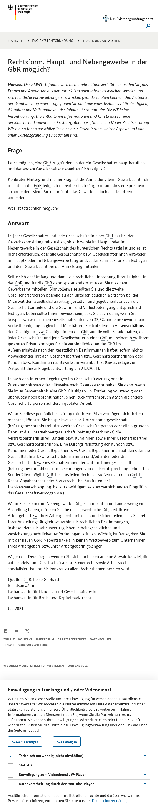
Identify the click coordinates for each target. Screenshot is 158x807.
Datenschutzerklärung (110, 800)
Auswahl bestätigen (25, 741)
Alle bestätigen (67, 741)
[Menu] (9, 25)
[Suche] (147, 26)
